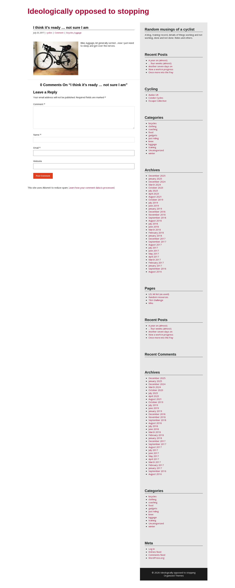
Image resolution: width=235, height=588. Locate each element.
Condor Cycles (156, 97)
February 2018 (156, 232)
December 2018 (157, 211)
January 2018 (155, 235)
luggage (78, 32)
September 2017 (157, 241)
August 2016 (155, 271)
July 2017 (153, 247)
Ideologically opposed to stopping (88, 11)
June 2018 (154, 226)
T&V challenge (156, 300)
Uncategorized (156, 150)
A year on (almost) (158, 60)
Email (36, 151)
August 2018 (155, 220)
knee (151, 141)
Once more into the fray (161, 72)
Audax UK (154, 94)
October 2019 (156, 199)
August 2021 (155, 196)
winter (152, 153)
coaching (153, 129)
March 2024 (155, 184)
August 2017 (155, 244)
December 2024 (157, 181)
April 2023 (154, 193)
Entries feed (155, 551)
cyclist (49, 32)
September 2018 (157, 217)
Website (37, 164)
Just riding (154, 138)
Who (151, 303)
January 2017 (155, 265)
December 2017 (157, 238)
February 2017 (156, 262)
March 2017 (155, 259)
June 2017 (154, 250)
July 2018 (153, 223)
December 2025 (157, 175)
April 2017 (154, 256)
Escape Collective (158, 100)
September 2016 (157, 268)
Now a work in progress (161, 69)
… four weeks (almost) (160, 63)
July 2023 (153, 190)
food (151, 132)
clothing (152, 126)
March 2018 (155, 229)
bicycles (69, 32)
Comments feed (157, 554)
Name (37, 138)
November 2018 (157, 214)
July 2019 (153, 202)
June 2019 (154, 205)
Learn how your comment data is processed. (92, 191)
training (152, 147)
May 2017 (154, 253)
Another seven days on (160, 66)
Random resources (158, 297)
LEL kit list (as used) (159, 294)
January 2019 (155, 208)
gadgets (153, 135)
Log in (152, 548)
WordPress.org (156, 557)
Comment (59, 32)
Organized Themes (174, 575)
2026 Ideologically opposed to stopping (175, 572)
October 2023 (156, 187)
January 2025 (155, 178)
